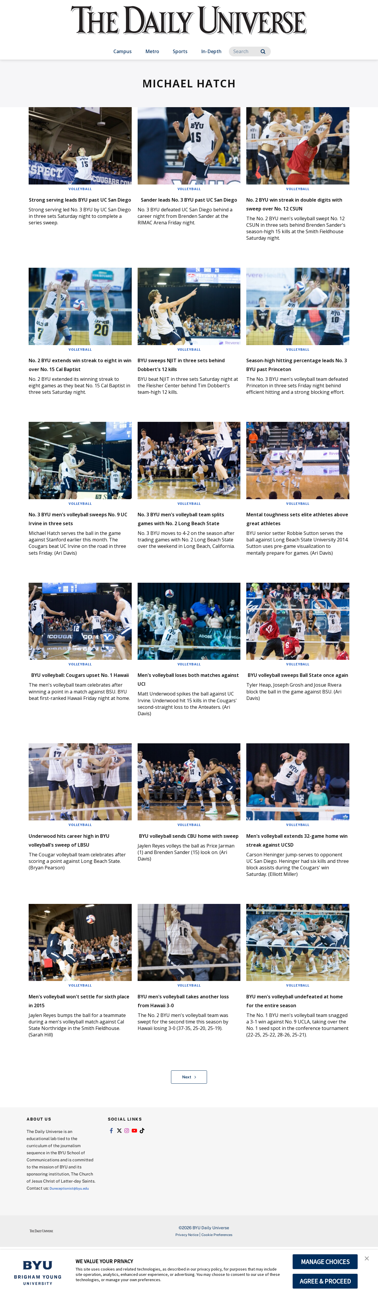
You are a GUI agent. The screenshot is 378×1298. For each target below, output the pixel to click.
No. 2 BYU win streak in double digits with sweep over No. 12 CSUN (289, 207)
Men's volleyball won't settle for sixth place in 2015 (78, 1035)
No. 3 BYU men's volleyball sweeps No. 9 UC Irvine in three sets (74, 540)
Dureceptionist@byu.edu (50, 1239)
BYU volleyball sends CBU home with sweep (181, 865)
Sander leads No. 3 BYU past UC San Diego (186, 203)
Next (189, 1121)
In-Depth (211, 51)
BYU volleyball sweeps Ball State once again (292, 705)
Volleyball (80, 189)
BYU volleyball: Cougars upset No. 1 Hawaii (69, 705)
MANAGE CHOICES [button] (325, 1262)
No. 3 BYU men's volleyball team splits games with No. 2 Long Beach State (188, 540)
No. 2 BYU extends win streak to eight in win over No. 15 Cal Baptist (80, 377)
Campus (122, 51)
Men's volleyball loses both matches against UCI (184, 705)
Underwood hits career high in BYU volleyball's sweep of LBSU (77, 870)
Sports (180, 51)
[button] (368, 1260)
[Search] (250, 51)
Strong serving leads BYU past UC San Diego (72, 203)
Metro (152, 51)
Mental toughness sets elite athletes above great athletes (295, 540)
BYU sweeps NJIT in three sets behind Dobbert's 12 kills (189, 372)
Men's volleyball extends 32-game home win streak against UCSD (295, 870)
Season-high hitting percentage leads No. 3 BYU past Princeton (294, 377)
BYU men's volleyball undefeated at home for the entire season (295, 1039)
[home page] (189, 26)
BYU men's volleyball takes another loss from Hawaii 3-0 (188, 1035)
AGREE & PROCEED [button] (325, 1281)
